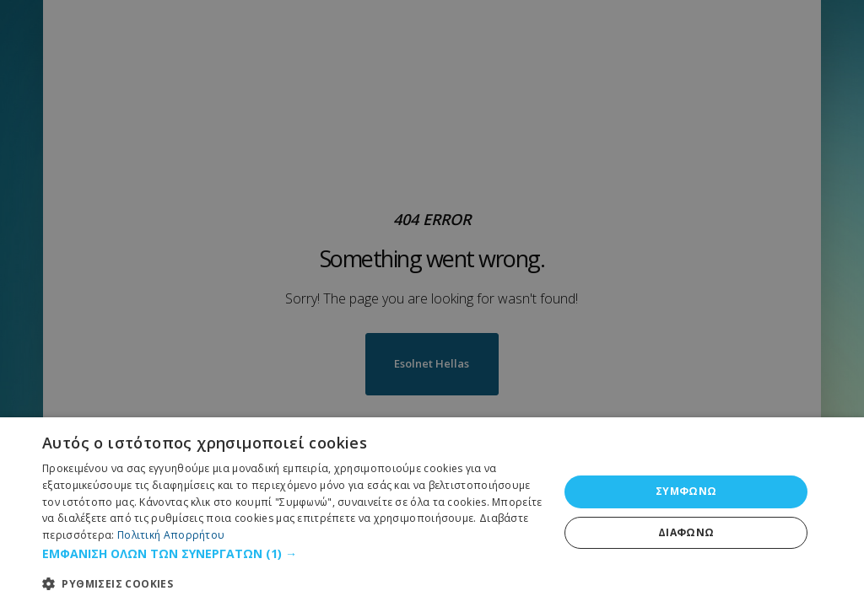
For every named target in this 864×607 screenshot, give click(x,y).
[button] (292, 554)
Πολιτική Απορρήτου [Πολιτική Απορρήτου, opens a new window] (170, 535)
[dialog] (432, 512)
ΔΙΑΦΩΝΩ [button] (686, 532)
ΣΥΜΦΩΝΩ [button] (686, 491)
